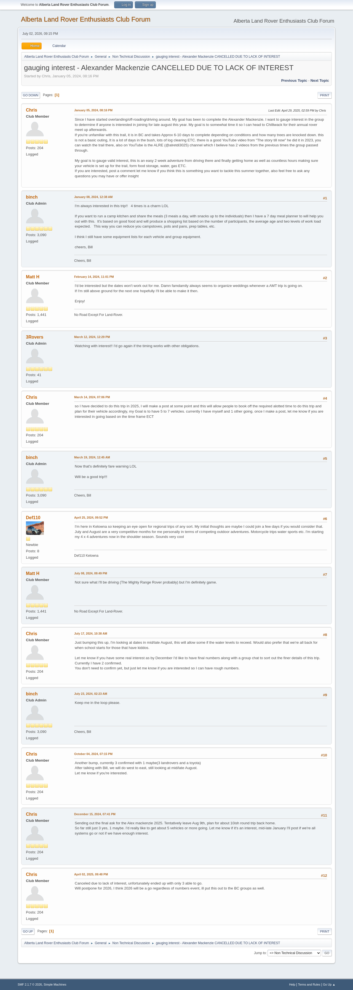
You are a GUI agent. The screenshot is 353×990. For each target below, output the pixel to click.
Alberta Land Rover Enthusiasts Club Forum (85, 19)
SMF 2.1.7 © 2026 (30, 984)
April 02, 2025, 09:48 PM (91, 874)
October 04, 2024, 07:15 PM (93, 754)
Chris (31, 110)
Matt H (32, 276)
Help (292, 984)
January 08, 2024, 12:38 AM (93, 197)
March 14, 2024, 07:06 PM (92, 397)
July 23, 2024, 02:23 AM (90, 693)
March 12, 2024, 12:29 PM (92, 337)
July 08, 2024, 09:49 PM (90, 573)
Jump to (260, 953)
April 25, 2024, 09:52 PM (91, 517)
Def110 (33, 517)
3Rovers (34, 337)
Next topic (320, 80)
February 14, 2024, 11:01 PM (94, 276)
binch (32, 197)
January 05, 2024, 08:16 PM (93, 110)
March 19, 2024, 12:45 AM (92, 457)
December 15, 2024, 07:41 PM (95, 814)
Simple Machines (55, 984)
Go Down (30, 95)
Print (324, 95)
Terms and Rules (309, 984)
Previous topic (294, 80)
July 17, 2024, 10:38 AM (90, 633)
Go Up (28, 931)
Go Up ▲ (329, 984)
